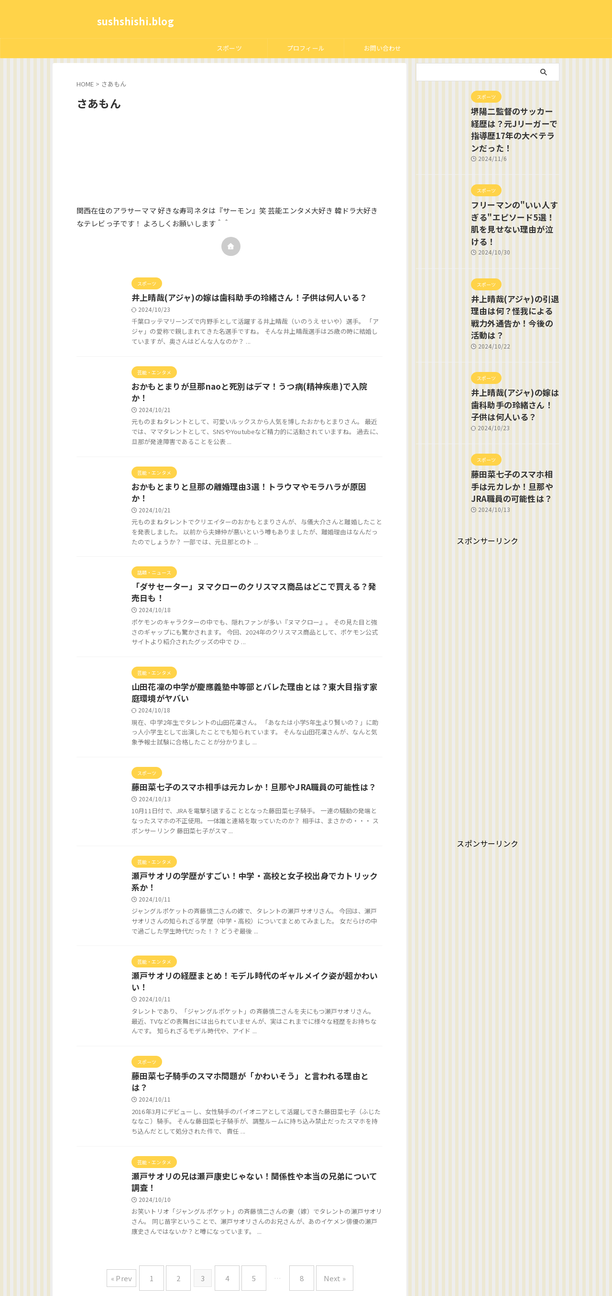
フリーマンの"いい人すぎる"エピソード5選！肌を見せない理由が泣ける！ (512, 198)
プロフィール (306, 48)
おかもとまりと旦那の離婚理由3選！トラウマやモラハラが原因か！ (249, 477)
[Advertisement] (487, 631)
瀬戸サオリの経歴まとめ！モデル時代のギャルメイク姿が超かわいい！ (255, 962)
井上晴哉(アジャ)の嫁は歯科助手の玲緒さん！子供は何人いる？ (242, 298)
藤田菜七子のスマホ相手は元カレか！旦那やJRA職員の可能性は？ (246, 771)
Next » (323, 1242)
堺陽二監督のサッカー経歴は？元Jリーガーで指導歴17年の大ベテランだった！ (514, 121)
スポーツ (229, 48)
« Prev (135, 1242)
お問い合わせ (383, 48)
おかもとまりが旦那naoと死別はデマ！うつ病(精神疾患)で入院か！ (250, 387)
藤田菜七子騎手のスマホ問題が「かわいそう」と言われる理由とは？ (251, 1052)
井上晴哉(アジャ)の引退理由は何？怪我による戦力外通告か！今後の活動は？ (515, 275)
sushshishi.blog (135, 21)
